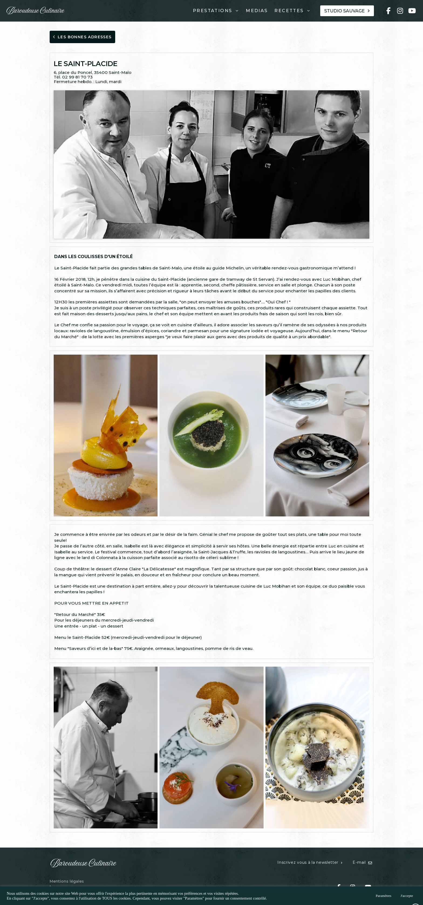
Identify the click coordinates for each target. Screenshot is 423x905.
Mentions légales (67, 881)
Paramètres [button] (383, 896)
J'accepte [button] (407, 896)
